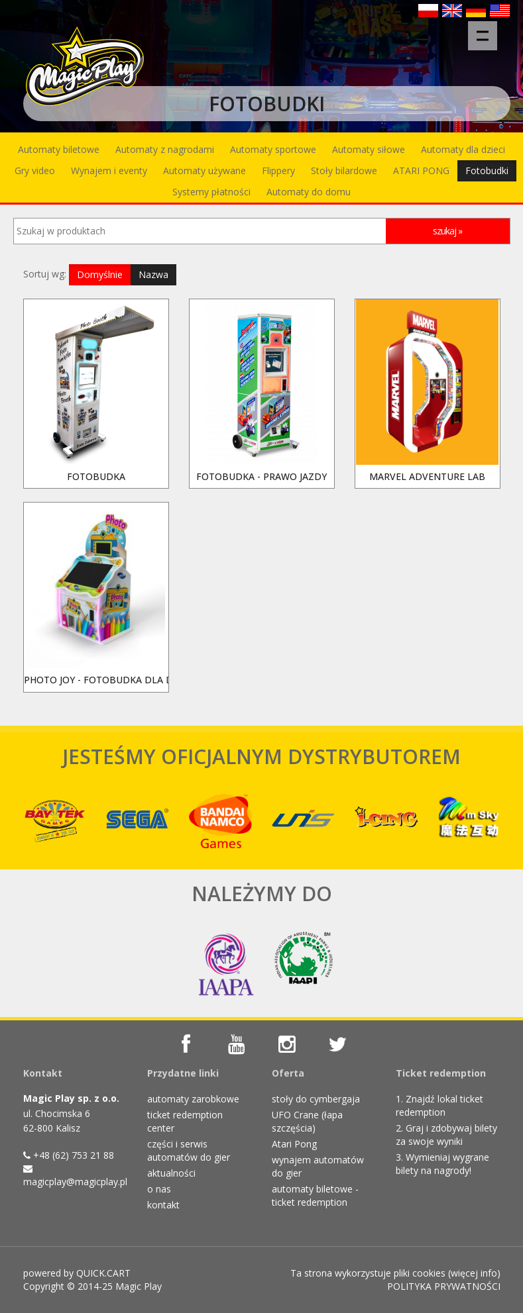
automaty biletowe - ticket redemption (315, 1195)
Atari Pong (294, 1144)
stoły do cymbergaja (316, 1099)
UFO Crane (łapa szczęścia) (307, 1121)
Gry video (35, 170)
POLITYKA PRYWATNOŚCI (443, 1286)
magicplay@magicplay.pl (75, 1181)
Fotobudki (486, 170)
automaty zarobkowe (193, 1099)
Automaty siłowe (368, 149)
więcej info (474, 1273)
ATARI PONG (421, 170)
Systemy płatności (211, 191)
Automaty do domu (308, 191)
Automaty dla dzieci (463, 149)
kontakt (163, 1204)
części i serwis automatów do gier (188, 1150)
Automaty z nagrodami (164, 149)
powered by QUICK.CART (77, 1273)
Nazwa (153, 274)
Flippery (278, 170)
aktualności (171, 1173)
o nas (159, 1189)
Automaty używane (204, 170)
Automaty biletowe (58, 149)
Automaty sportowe (273, 149)
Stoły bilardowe (344, 170)
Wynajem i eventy (109, 170)
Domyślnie (100, 274)
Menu (487, 29)
